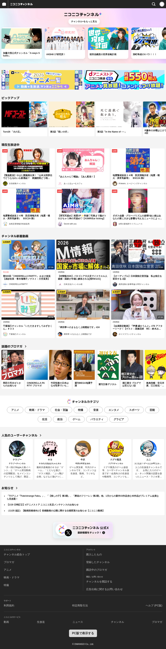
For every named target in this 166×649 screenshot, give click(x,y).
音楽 (95, 409)
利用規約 (9, 605)
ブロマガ (9, 562)
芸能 (152, 409)
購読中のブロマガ (96, 569)
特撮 (80, 409)
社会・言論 (61, 409)
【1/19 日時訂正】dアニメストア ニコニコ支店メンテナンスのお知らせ (43, 504)
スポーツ (134, 409)
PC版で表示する (83, 633)
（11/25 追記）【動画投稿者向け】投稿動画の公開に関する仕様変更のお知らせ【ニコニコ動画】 (56, 510)
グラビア (119, 419)
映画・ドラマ (37, 409)
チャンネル (117, 621)
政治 (59, 419)
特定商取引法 (80, 605)
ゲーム (76, 419)
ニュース (78, 621)
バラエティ (97, 419)
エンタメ (114, 409)
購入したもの (94, 554)
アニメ (15, 409)
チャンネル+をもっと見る (84, 21)
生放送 (41, 621)
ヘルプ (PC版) (154, 605)
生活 (44, 419)
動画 (6, 621)
